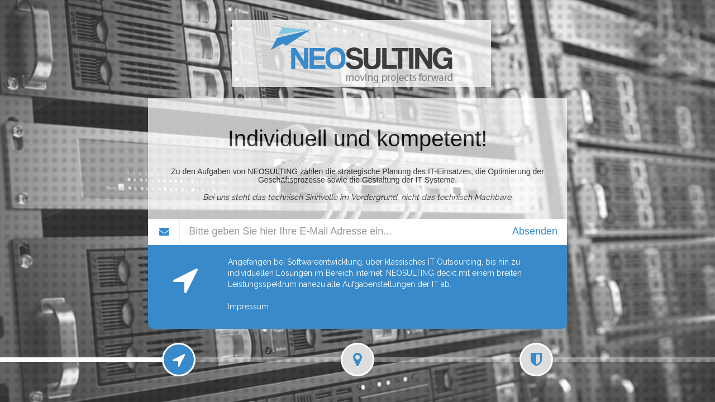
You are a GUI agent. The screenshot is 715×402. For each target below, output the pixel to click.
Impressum (248, 306)
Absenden (534, 231)
